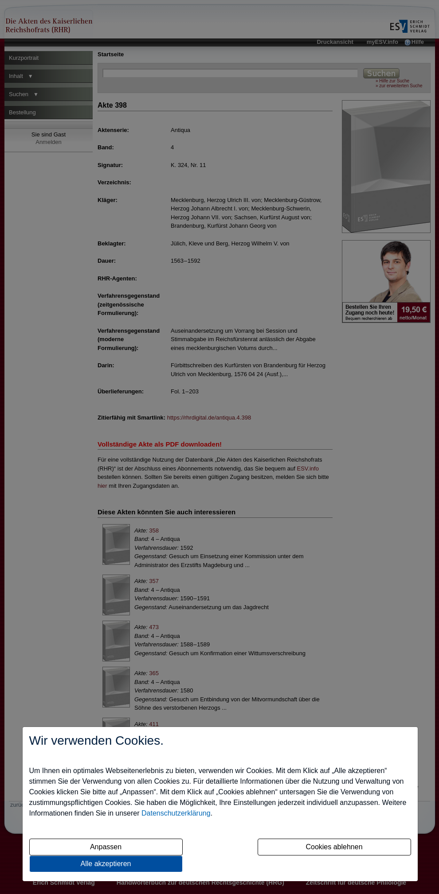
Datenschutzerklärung (176, 813)
